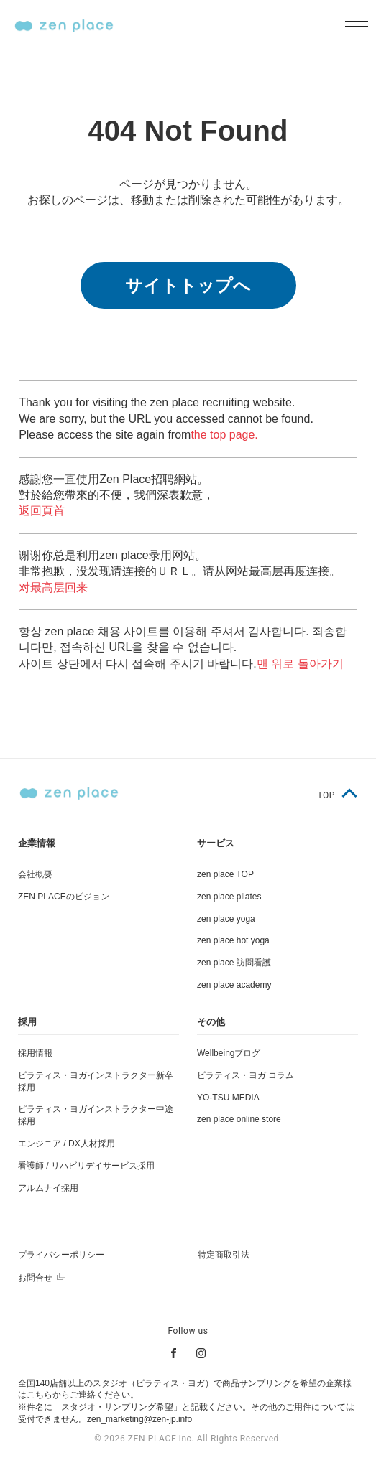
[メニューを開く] (352, 25)
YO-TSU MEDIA (228, 1098)
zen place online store (239, 1119)
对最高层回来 (53, 587)
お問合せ (35, 1278)
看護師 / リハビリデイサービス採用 (86, 1166)
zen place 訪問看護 (234, 963)
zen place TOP (225, 874)
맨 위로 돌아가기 (300, 664)
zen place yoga (226, 919)
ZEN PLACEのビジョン (63, 897)
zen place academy (234, 985)
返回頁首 (42, 511)
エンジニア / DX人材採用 (66, 1143)
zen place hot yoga (233, 940)
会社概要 (35, 874)
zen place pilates (229, 897)
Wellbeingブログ (228, 1053)
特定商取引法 (223, 1255)
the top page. (224, 435)
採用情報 (35, 1053)
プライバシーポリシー (61, 1255)
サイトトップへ (188, 285)
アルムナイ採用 (48, 1188)
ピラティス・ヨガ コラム (245, 1075)
